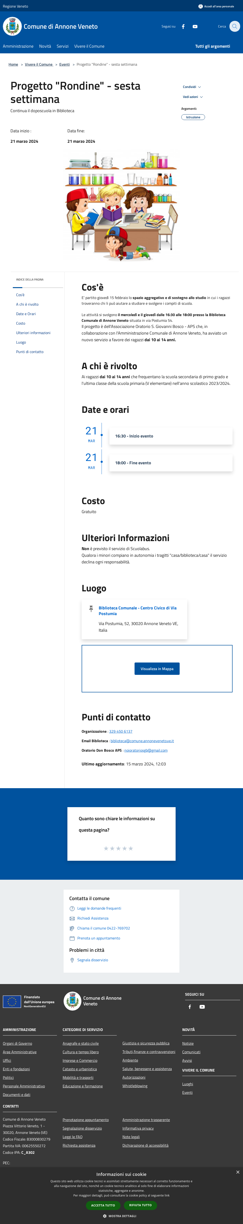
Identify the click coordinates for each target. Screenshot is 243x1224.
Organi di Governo (17, 1043)
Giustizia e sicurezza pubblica (145, 1043)
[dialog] (121, 1195)
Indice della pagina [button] (29, 279)
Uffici (7, 1060)
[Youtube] (192, 26)
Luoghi (187, 1084)
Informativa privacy (138, 1128)
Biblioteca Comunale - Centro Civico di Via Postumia (138, 611)
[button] (121, 1216)
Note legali (131, 1137)
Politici (8, 1077)
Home (13, 64)
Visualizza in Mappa (157, 669)
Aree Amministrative (20, 1052)
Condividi (192, 87)
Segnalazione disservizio (82, 1128)
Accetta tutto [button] (103, 1205)
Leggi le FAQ (73, 1137)
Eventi (64, 64)
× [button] (237, 1172)
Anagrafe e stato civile (81, 1043)
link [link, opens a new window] (167, 1195)
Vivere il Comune (39, 64)
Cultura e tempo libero (81, 1052)
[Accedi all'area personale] (216, 6)
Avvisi (187, 1060)
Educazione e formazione (83, 1086)
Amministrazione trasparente (146, 1120)
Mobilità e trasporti (78, 1077)
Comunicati (191, 1052)
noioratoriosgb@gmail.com (146, 750)
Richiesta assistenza (79, 1145)
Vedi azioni (193, 97)
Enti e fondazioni (16, 1069)
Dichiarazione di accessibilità (145, 1145)
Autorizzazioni (133, 1077)
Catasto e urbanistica (80, 1069)
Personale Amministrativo (24, 1086)
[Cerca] (234, 26)
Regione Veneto (15, 6)
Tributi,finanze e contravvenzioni (148, 1051)
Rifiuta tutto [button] (140, 1205)
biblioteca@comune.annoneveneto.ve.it (142, 741)
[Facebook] (180, 26)
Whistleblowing (134, 1086)
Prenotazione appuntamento (86, 1120)
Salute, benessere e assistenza (147, 1069)
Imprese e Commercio (80, 1060)
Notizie (188, 1043)
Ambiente (130, 1060)
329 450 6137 (120, 731)
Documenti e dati (16, 1094)
